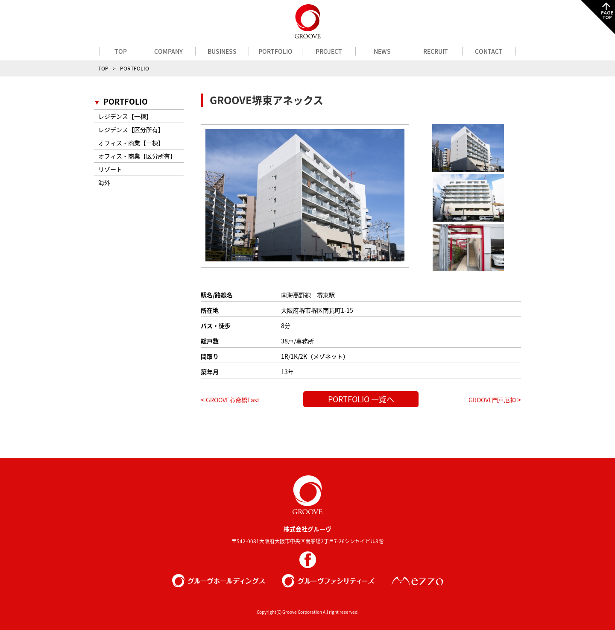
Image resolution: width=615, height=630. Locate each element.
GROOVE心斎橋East (230, 400)
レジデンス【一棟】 (125, 116)
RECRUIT (435, 51)
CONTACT (489, 51)
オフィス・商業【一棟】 (131, 142)
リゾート (110, 169)
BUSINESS (222, 51)
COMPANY (168, 51)
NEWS (382, 51)
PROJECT (329, 51)
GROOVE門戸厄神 (495, 400)
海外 (104, 182)
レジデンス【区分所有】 (131, 129)
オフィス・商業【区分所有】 (137, 156)
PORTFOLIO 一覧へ (361, 399)
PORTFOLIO (275, 51)
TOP (120, 51)
